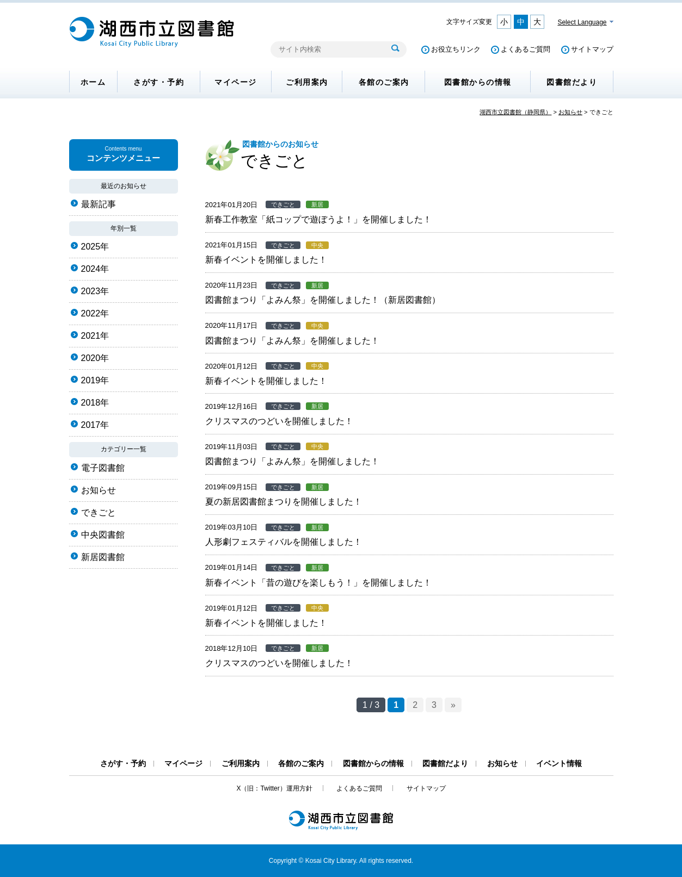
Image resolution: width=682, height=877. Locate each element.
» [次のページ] (453, 705)
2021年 (95, 335)
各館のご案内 (384, 82)
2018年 (95, 402)
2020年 (95, 358)
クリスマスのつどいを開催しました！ (279, 421)
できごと (98, 512)
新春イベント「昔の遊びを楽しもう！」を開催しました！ (318, 582)
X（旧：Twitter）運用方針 (274, 788)
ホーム (93, 82)
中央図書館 (103, 534)
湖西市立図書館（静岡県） (515, 112)
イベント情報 (559, 763)
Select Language (581, 22)
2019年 (95, 380)
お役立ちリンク (456, 49)
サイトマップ (592, 49)
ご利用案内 (307, 82)
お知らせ (570, 112)
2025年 (95, 246)
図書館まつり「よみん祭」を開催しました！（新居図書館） (322, 299)
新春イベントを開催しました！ (266, 259)
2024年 (95, 268)
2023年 (95, 291)
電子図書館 (103, 467)
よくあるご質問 (525, 49)
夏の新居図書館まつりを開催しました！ (283, 501)
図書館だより (571, 82)
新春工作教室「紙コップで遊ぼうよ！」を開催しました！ (318, 219)
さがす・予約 (158, 82)
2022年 (95, 313)
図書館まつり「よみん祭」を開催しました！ (292, 340)
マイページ (235, 82)
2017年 (95, 425)
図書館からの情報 (478, 82)
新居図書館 (103, 557)
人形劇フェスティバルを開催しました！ (283, 541)
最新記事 (98, 204)
